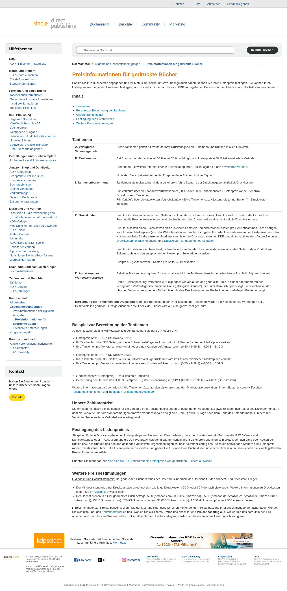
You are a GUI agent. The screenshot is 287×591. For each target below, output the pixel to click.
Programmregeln (21, 332)
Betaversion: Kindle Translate (29, 144)
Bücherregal (99, 24)
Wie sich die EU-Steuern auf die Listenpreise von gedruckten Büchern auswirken (160, 461)
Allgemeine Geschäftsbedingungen (117, 64)
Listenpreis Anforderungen (30, 328)
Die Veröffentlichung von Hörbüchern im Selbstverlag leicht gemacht (268, 560)
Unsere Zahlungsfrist (89, 114)
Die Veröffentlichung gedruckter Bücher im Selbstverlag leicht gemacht (232, 560)
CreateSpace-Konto (22, 79)
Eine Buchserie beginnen (26, 149)
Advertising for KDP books (27, 242)
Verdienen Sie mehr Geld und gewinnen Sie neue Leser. (161, 559)
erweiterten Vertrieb (234, 167)
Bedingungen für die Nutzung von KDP (82, 585)
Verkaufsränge (19, 193)
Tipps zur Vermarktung (24, 251)
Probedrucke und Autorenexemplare (33, 160)
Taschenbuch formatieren (26, 95)
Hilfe (197, 4)
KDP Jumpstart (19, 348)
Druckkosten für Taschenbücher (137, 240)
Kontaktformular (112, 512)
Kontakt (17, 397)
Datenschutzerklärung (115, 585)
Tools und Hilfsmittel (23, 107)
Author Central (19, 234)
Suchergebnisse (20, 184)
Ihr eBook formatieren (24, 103)
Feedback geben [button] (240, 4)
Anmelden (213, 4)
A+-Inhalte (16, 238)
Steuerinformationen (23, 83)
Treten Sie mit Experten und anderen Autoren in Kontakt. (196, 559)
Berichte (125, 24)
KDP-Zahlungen (20, 291)
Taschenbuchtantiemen (87, 391)
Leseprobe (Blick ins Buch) (27, 176)
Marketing (177, 24)
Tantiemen (16, 282)
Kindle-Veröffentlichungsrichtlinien (32, 343)
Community (151, 24)
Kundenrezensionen (23, 180)
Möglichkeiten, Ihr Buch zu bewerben (34, 225)
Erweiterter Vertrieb (22, 247)
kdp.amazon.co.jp (215, 585)
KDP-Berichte (19, 286)
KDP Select (17, 230)
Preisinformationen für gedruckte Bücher (174, 64)
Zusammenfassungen (24, 201)
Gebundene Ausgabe (23, 132)
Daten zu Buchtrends (23, 197)
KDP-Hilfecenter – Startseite (28, 63)
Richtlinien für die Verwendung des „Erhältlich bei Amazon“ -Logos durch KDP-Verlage (34, 217)
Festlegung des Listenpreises (95, 119)
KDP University (19, 352)
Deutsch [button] (180, 4)
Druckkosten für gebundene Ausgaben (188, 240)
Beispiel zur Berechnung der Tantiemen (101, 110)
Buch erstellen (19, 127)
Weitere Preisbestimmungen (94, 123)
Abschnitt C (101, 491)
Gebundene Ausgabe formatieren (31, 99)
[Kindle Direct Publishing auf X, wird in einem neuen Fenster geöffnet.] (106, 560)
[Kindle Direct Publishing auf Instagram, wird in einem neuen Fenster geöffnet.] (131, 560)
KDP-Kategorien (20, 171)
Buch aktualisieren (22, 271)
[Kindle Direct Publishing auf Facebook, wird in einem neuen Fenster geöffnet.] (82, 560)
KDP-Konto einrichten (24, 75)
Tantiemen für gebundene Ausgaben (132, 391)
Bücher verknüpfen (22, 188)
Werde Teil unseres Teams (190, 585)
